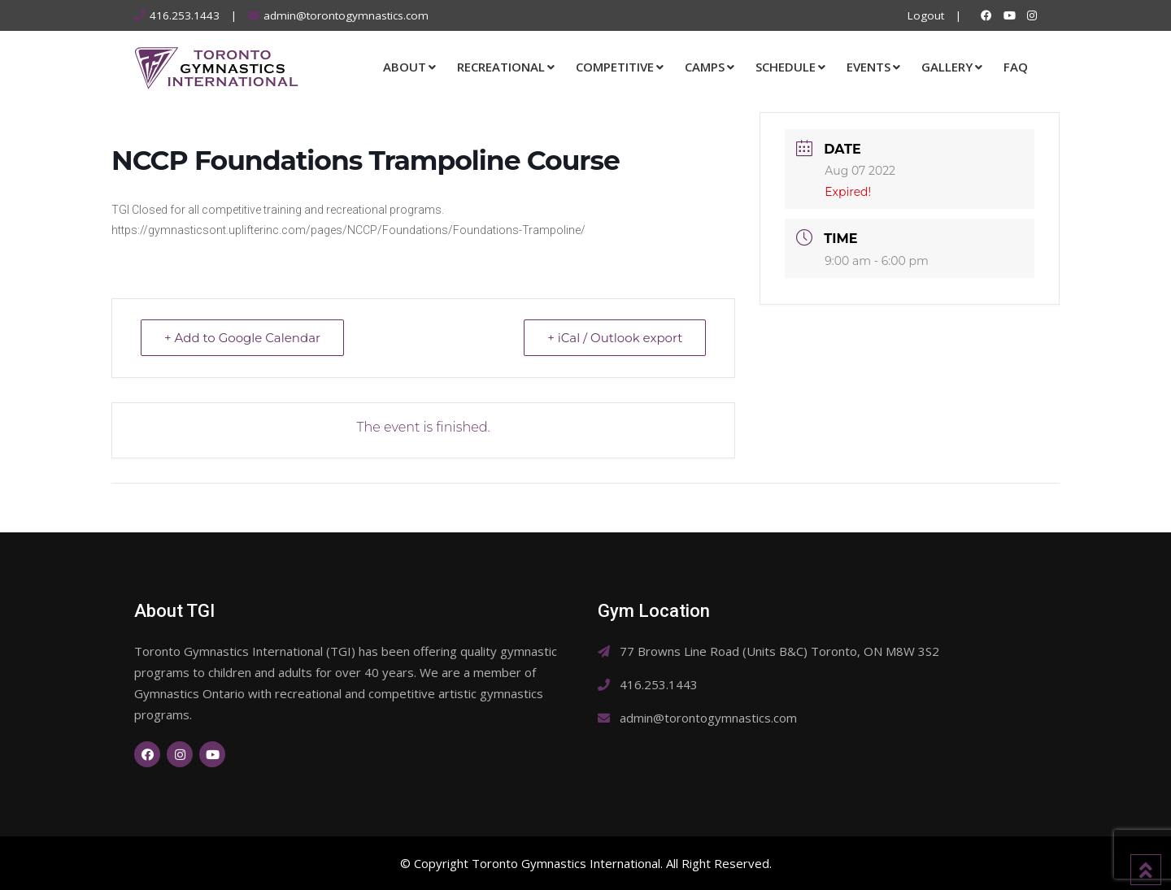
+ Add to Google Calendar (242, 337)
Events (868, 67)
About (404, 67)
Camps (705, 67)
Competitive (615, 67)
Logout (926, 15)
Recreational (501, 67)
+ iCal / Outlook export (614, 337)
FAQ (1015, 67)
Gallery (947, 67)
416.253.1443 (185, 15)
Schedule (785, 67)
